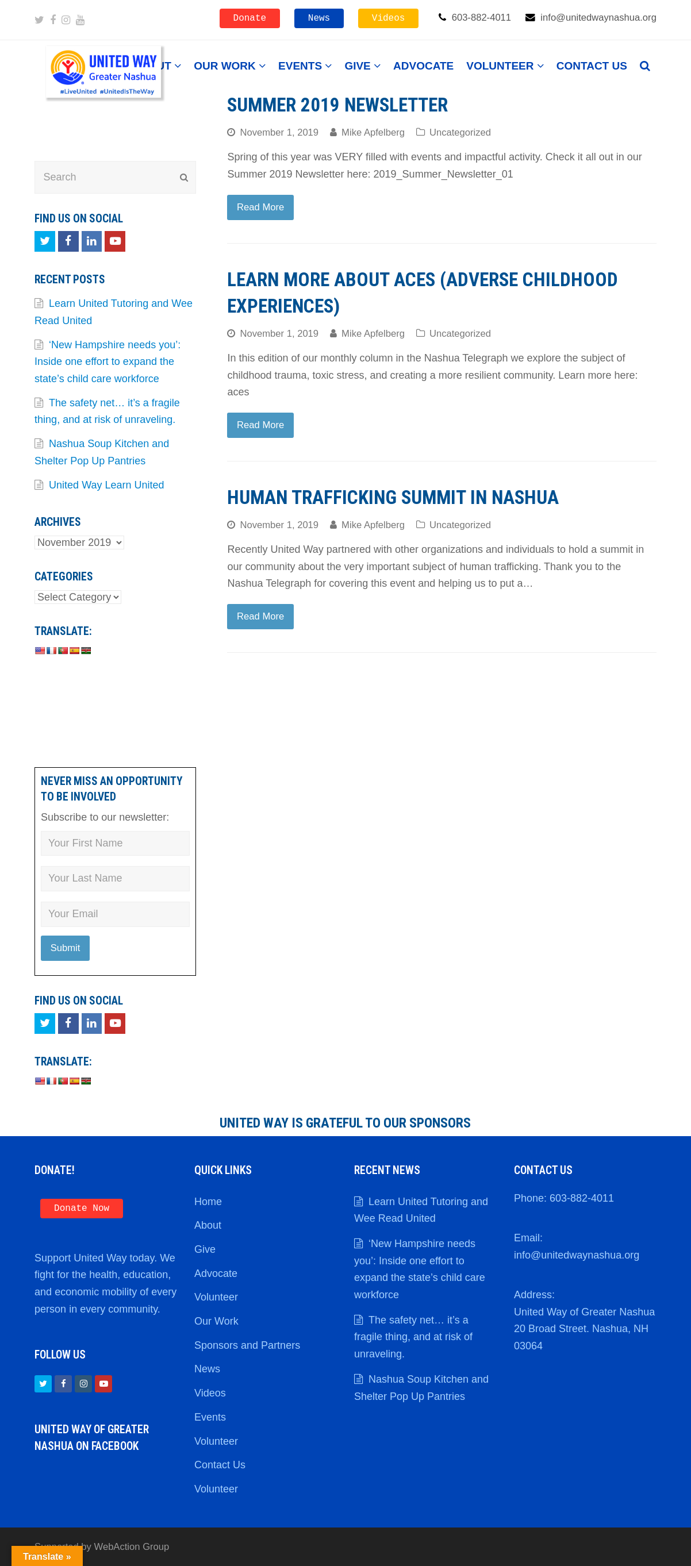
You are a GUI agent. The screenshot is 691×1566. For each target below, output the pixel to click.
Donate (250, 18)
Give (205, 1249)
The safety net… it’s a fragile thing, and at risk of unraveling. (413, 1337)
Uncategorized (460, 132)
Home (208, 1201)
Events (210, 1417)
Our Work (216, 1321)
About (207, 1225)
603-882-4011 (582, 1198)
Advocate (215, 1273)
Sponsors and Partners (247, 1345)
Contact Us (219, 1465)
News (319, 18)
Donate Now (81, 1208)
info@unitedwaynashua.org (576, 1255)
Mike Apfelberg (373, 132)
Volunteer (216, 1297)
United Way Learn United (106, 485)
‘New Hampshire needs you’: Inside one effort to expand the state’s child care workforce (107, 361)
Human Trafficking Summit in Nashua (393, 497)
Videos (388, 18)
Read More (260, 207)
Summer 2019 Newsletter (337, 105)
